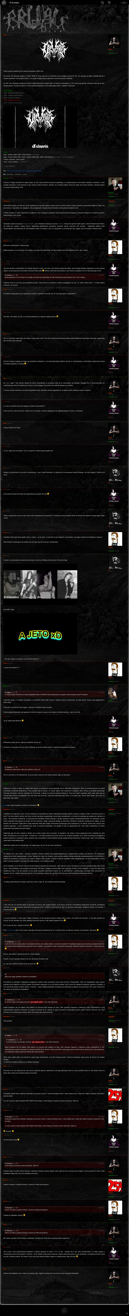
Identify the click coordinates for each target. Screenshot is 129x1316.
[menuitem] (125, 1300)
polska (25, 174)
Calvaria (14, 2)
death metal (10, 174)
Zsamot (9, 275)
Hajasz (9, 692)
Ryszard (9, 1116)
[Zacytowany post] (17, 275)
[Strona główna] (4, 2)
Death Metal (96, 1292)
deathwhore (10, 941)
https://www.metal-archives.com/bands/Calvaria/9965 (24, 171)
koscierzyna (18, 174)
